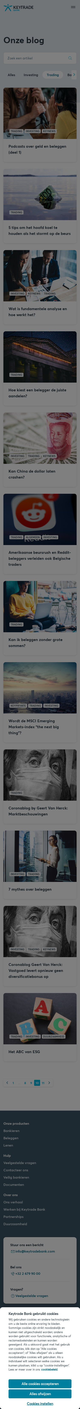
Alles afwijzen (40, 1393)
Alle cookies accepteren (40, 1383)
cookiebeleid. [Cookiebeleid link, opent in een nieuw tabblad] (49, 1369)
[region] (40, 1358)
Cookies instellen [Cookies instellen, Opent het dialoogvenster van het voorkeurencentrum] (40, 1403)
